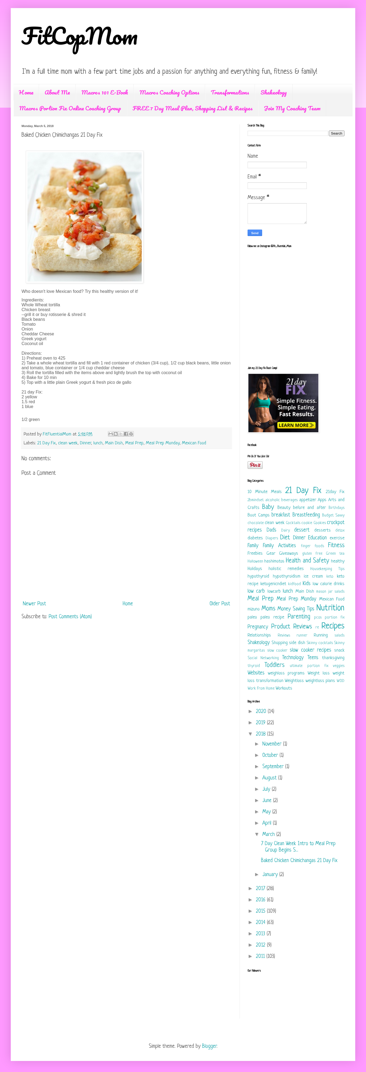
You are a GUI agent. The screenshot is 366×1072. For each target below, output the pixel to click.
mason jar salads (330, 591)
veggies (338, 666)
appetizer (307, 499)
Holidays (255, 568)
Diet (285, 538)
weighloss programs (286, 673)
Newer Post (34, 604)
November (272, 744)
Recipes (332, 626)
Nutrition (330, 608)
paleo (252, 617)
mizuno (254, 609)
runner (302, 635)
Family (253, 546)
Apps (322, 499)
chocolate (256, 523)
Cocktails (293, 523)
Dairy (285, 530)
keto (329, 576)
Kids (307, 584)
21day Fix (335, 491)
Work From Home (261, 688)
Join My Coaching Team (292, 108)
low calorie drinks (328, 583)
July (267, 789)
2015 (261, 911)
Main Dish (114, 443)
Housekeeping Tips (327, 569)
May (267, 812)
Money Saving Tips (295, 609)
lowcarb (274, 591)
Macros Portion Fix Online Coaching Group (70, 108)
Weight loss (319, 673)
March (269, 835)
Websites (256, 673)
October (271, 755)
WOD (340, 681)
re (317, 627)
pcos (318, 617)
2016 (261, 900)
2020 (262, 712)
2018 (261, 734)
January (270, 875)
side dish (297, 642)
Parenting (299, 617)
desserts (322, 530)
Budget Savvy (333, 515)
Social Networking (263, 658)
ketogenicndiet (273, 583)
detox (339, 530)
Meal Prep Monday (163, 443)
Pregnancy (258, 627)
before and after (309, 507)
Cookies (320, 523)
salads (339, 635)
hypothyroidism (286, 576)
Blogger (209, 1046)
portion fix (334, 617)
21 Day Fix (46, 443)
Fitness (336, 545)
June (267, 801)
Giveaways (288, 553)
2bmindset (256, 500)
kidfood (294, 584)
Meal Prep (134, 443)
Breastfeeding (306, 515)
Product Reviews (291, 627)
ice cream (313, 576)
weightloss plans (320, 680)
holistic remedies (286, 568)
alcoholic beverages (281, 500)
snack (339, 650)
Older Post (220, 604)
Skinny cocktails (320, 643)
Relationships (259, 635)
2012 (261, 945)
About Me (57, 92)
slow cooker (277, 650)
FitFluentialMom (58, 434)
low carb (256, 591)
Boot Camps (259, 515)
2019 (261, 723)
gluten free (312, 553)
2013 (261, 934)
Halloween (255, 561)
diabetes (255, 538)
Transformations (230, 92)
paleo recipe (272, 617)
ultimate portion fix (309, 666)
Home (26, 92)
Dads (271, 530)
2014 (261, 923)
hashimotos (274, 561)
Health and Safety (307, 561)
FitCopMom (80, 35)
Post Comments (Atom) (70, 617)
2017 (261, 889)
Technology (293, 658)
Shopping (280, 642)
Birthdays (336, 508)
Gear (270, 553)
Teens (312, 658)
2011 (261, 956)
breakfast (281, 515)
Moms (268, 609)
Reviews (284, 635)
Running (321, 635)
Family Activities (279, 546)
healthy (337, 561)
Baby (268, 507)
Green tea (335, 553)
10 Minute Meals (265, 491)
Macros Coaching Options (169, 92)
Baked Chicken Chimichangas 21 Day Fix (299, 861)
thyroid (254, 666)
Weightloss (294, 680)
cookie (306, 523)
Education (317, 538)
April (267, 823)
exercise (337, 538)
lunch (98, 443)
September (273, 767)
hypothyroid (258, 576)
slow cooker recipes (310, 650)
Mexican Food (194, 443)
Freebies (255, 553)
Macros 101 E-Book (104, 92)
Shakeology (274, 92)
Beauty (283, 507)
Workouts (284, 688)
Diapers (272, 538)
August (270, 778)
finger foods (312, 546)
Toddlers (274, 665)
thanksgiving (333, 657)
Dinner (85, 443)
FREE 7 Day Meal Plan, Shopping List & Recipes (192, 108)
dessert (301, 530)
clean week (68, 443)
